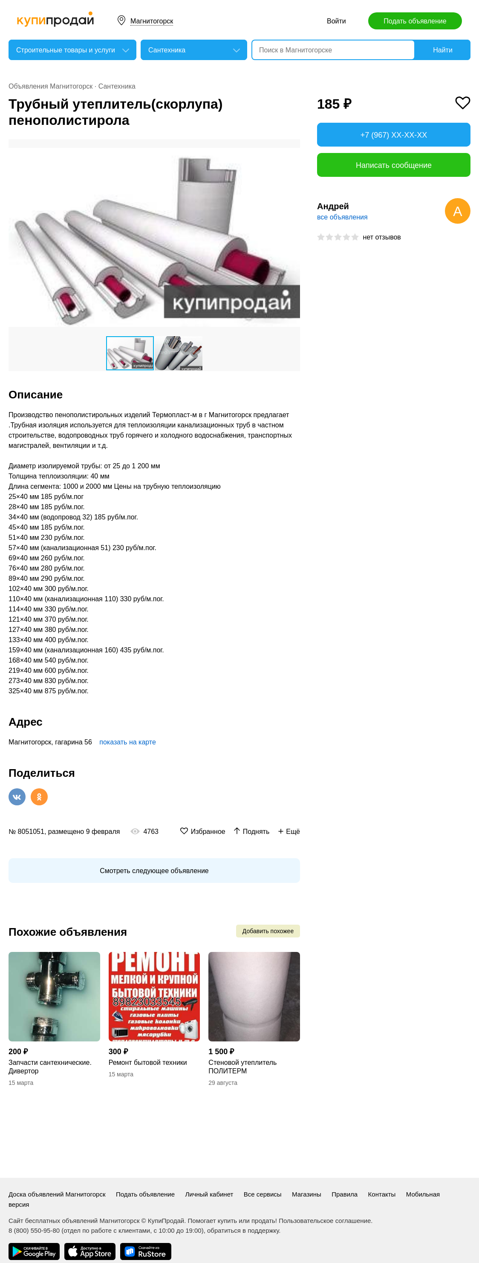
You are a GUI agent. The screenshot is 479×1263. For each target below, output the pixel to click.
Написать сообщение (394, 165)
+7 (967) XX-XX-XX (394, 135)
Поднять (256, 831)
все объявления (342, 217)
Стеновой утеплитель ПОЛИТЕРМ (242, 1067)
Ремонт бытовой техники (148, 1062)
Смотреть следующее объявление (154, 870)
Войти (336, 21)
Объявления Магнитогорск (50, 86)
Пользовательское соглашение (325, 1220)
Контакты (382, 1194)
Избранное (208, 831)
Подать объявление (415, 21)
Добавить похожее (268, 931)
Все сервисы (263, 1194)
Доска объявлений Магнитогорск (57, 1194)
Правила (345, 1194)
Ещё (293, 831)
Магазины (306, 1194)
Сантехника (117, 86)
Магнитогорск (151, 21)
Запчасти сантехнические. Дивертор (50, 1067)
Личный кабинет (209, 1194)
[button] (292, 147)
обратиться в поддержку (243, 1230)
